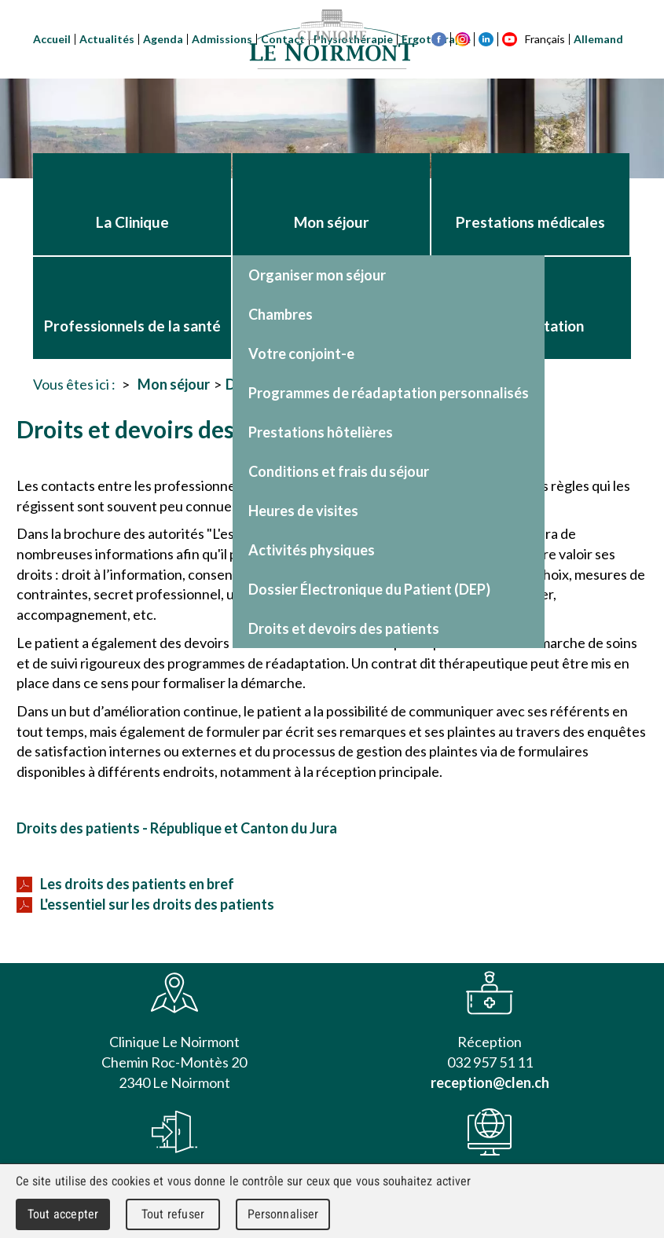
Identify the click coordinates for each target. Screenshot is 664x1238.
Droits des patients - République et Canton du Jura (177, 828)
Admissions (222, 39)
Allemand (598, 39)
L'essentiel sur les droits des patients (145, 904)
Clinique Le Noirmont (332, 39)
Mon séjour (174, 384)
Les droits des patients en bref (125, 883)
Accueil (52, 39)
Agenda (163, 39)
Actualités (106, 39)
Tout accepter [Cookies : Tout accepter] (63, 1214)
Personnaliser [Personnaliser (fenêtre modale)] (283, 1214)
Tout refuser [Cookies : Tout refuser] (172, 1214)
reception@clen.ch (490, 1082)
